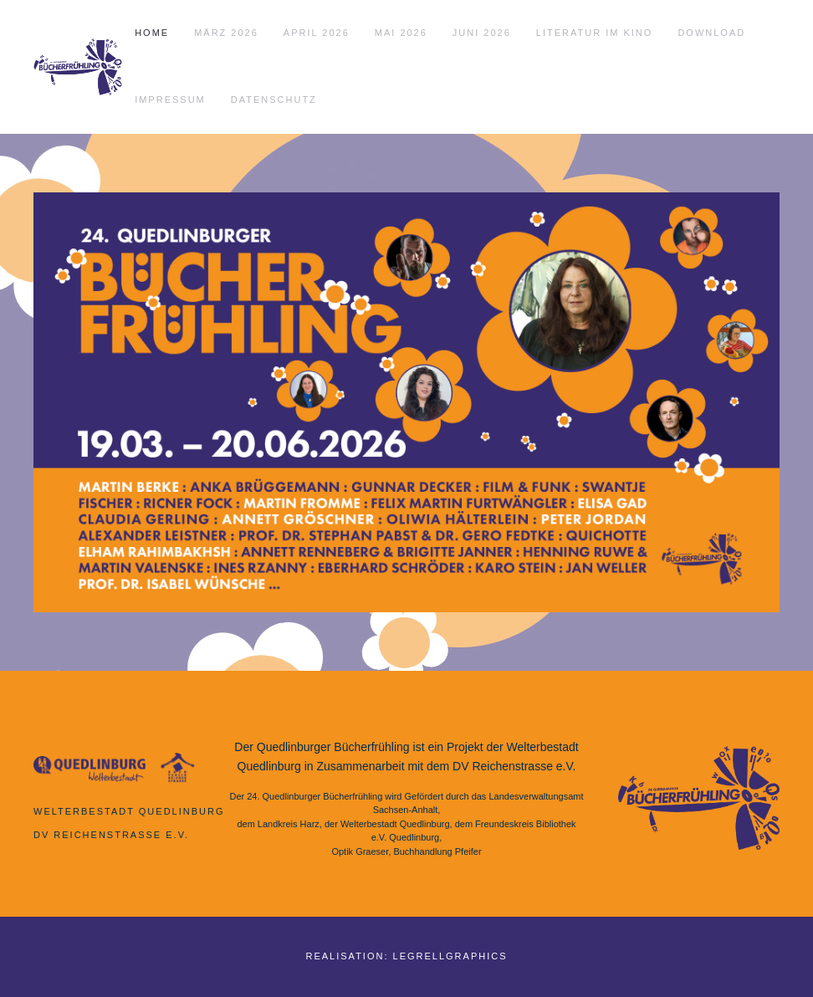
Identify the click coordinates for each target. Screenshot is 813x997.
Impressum (170, 100)
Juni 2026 (482, 33)
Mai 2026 (401, 33)
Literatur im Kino (594, 33)
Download (711, 33)
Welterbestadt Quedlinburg (128, 811)
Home (152, 33)
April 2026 (317, 33)
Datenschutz (274, 100)
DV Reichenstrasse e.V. (111, 835)
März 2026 (226, 33)
